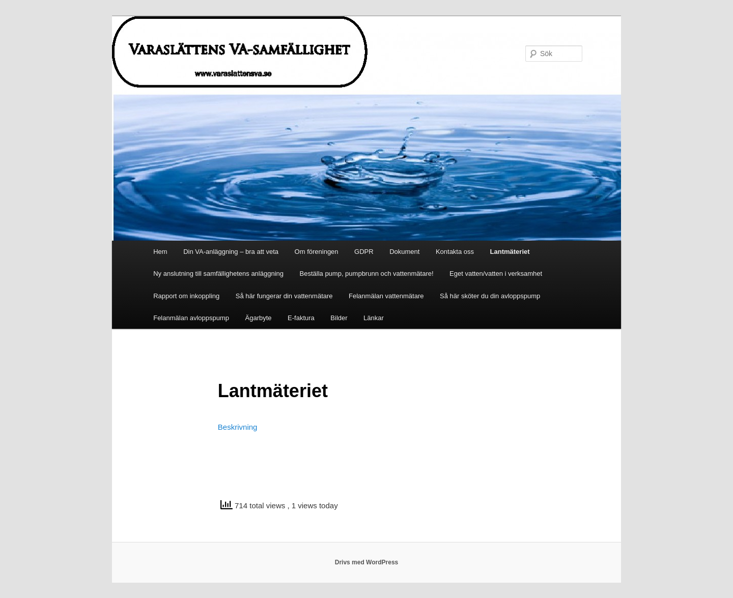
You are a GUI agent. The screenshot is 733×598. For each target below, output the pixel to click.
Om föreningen (317, 251)
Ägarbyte (258, 318)
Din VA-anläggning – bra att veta (230, 251)
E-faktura (301, 318)
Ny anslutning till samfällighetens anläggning (218, 273)
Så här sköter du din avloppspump (490, 296)
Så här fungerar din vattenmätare (284, 296)
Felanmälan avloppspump (191, 318)
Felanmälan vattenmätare (386, 296)
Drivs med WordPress (367, 562)
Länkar (373, 318)
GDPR (364, 251)
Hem (160, 251)
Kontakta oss (455, 251)
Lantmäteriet (510, 251)
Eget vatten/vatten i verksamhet (495, 273)
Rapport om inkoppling (186, 296)
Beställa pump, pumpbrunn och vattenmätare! (367, 273)
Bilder (338, 318)
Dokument (404, 251)
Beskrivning (238, 427)
